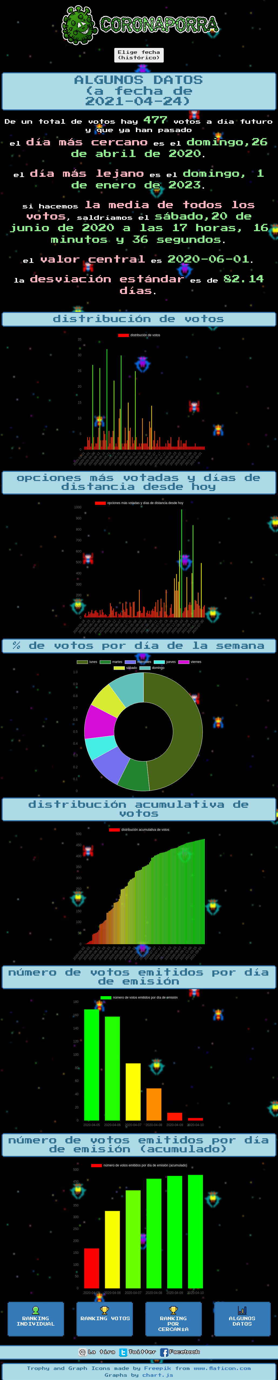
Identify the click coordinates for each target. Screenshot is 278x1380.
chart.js (158, 1375)
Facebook (180, 1352)
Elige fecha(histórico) (139, 55)
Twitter (137, 1352)
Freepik (158, 1369)
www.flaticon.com (222, 1369)
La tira (96, 1352)
